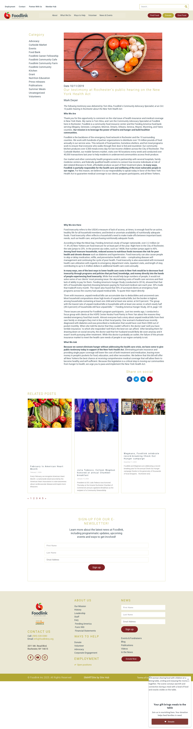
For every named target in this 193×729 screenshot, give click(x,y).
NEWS (126, 600)
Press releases (37, 81)
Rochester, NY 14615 (38, 649)
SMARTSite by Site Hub (96, 677)
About (54, 15)
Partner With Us (35, 7)
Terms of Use (143, 677)
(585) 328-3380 (39, 636)
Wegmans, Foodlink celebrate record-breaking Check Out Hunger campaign (141, 456)
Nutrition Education (39, 78)
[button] (129, 379)
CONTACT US (39, 631)
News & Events (106, 15)
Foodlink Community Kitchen (40, 68)
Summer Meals (37, 89)
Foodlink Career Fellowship (43, 55)
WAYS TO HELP (86, 636)
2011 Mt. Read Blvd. (37, 646)
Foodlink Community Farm (43, 63)
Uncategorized (37, 92)
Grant (32, 74)
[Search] (186, 6)
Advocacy (34, 41)
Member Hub (51, 7)
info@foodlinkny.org (43, 639)
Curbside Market (38, 44)
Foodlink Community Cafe (43, 59)
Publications (35, 85)
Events (32, 48)
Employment (10, 7)
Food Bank (34, 52)
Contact (22, 7)
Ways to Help (79, 15)
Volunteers (35, 96)
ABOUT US (82, 600)
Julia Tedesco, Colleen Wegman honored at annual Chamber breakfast (96, 472)
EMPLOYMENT (86, 659)
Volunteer (92, 15)
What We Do (65, 15)
